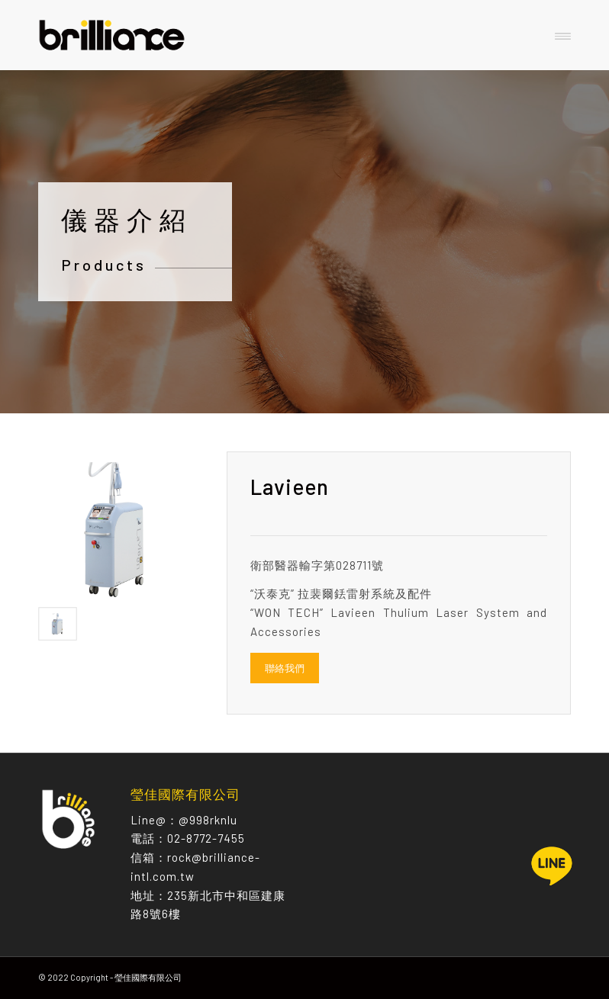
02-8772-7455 (206, 838)
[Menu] (563, 35)
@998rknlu (208, 820)
